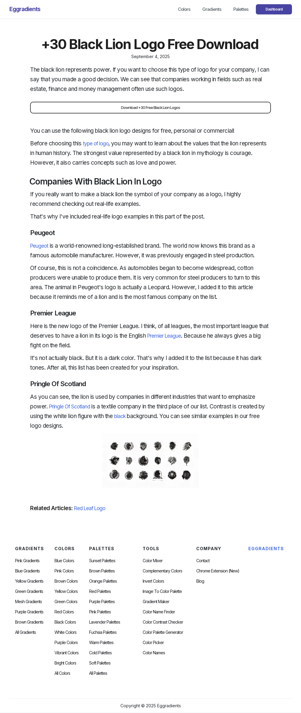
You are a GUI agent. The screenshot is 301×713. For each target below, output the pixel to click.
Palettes (240, 9)
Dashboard (274, 9)
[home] (24, 9)
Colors (184, 9)
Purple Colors (66, 642)
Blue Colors (64, 560)
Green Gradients (29, 591)
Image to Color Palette (162, 591)
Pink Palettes (100, 611)
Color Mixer (153, 560)
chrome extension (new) (217, 571)
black (120, 416)
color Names (154, 652)
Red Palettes (100, 591)
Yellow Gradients (29, 581)
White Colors (65, 632)
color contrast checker (163, 622)
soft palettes (99, 663)
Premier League (164, 336)
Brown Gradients (29, 622)
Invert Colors (153, 581)
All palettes (98, 673)
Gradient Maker (156, 601)
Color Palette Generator (163, 632)
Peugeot (39, 246)
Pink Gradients (27, 560)
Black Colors (65, 622)
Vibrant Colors (66, 652)
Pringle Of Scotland (69, 407)
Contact (202, 560)
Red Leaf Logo (89, 508)
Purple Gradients (29, 611)
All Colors (62, 673)
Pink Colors (64, 571)
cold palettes (100, 652)
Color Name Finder (159, 611)
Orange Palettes (103, 581)
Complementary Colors (162, 571)
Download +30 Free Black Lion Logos (150, 107)
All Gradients (25, 632)
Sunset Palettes (102, 560)
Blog (200, 581)
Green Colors (65, 601)
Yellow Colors (66, 591)
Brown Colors (66, 581)
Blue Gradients (27, 571)
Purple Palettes (102, 601)
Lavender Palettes (104, 622)
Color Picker (153, 642)
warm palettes (101, 642)
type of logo (95, 144)
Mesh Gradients (28, 601)
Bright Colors (65, 663)
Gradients (211, 9)
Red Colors (64, 611)
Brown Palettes (102, 571)
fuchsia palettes (102, 632)
